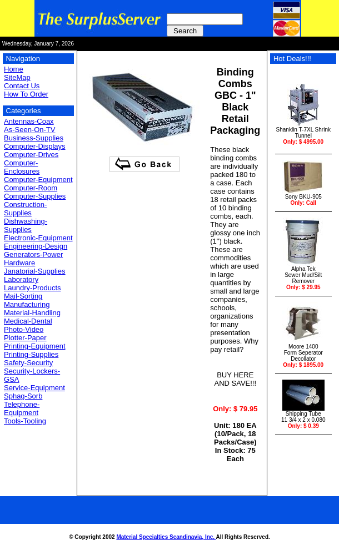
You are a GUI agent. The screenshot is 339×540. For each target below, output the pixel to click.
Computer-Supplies (35, 196)
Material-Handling (32, 313)
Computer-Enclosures (21, 167)
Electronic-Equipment (38, 238)
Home (13, 69)
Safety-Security (28, 363)
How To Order (26, 94)
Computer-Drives (31, 154)
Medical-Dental (28, 321)
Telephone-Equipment (21, 408)
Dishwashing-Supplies (25, 225)
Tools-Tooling (25, 421)
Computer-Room (30, 188)
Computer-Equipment (38, 179)
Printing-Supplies (31, 354)
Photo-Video (23, 329)
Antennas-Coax (29, 121)
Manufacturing (26, 304)
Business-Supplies (33, 138)
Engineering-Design (35, 246)
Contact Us (21, 86)
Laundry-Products (32, 288)
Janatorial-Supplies (35, 271)
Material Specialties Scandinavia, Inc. (166, 537)
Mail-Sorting (23, 296)
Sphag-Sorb (23, 396)
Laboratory (21, 279)
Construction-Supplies (25, 208)
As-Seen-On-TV (29, 129)
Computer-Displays (35, 146)
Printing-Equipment (35, 346)
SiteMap (17, 77)
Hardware (19, 263)
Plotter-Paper (25, 338)
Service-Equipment (34, 387)
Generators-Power (33, 254)
